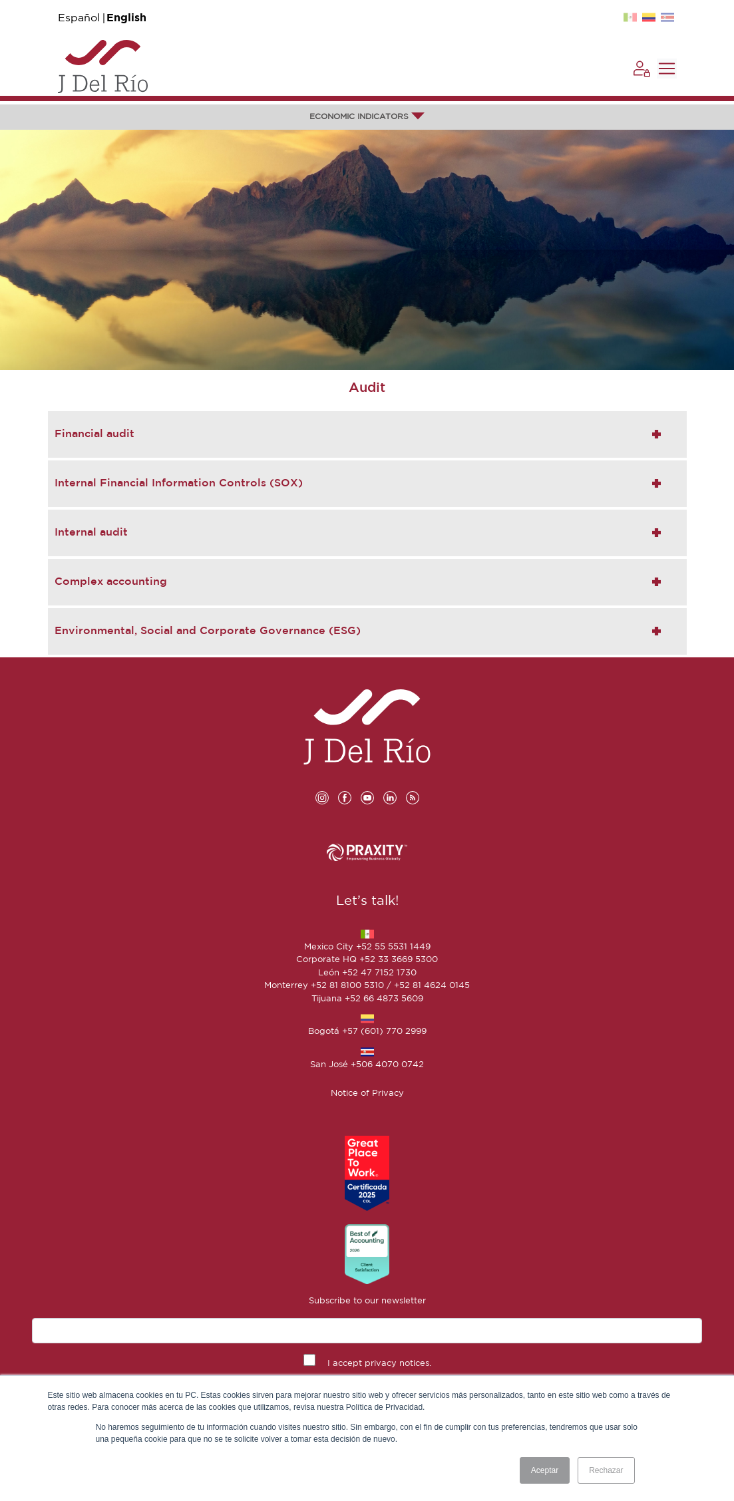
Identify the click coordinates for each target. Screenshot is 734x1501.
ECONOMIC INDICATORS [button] (367, 116)
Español (79, 18)
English (126, 18)
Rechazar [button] (606, 1470)
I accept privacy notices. (379, 1363)
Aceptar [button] (544, 1470)
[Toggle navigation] (667, 69)
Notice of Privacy (367, 1093)
